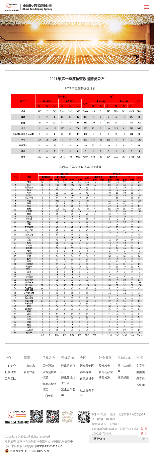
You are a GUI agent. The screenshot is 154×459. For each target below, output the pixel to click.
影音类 (140, 378)
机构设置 (10, 372)
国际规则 (123, 377)
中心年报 (48, 395)
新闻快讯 (29, 372)
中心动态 (29, 365)
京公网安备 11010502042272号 (29, 451)
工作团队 (10, 378)
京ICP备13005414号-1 (48, 446)
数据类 (140, 372)
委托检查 (104, 365)
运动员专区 (87, 365)
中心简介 (10, 365)
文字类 (140, 365)
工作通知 (48, 365)
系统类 (140, 385)
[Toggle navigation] (146, 7)
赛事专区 (85, 372)
